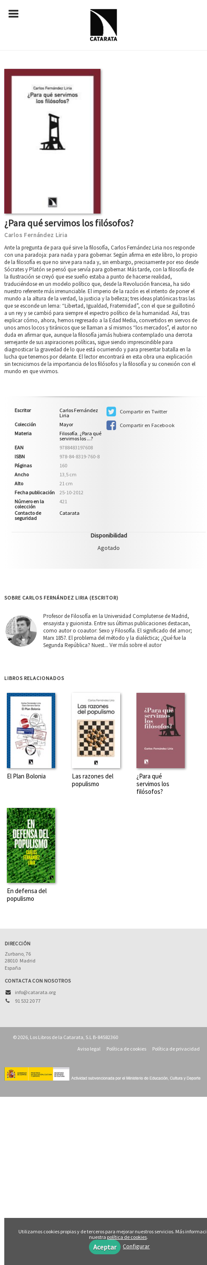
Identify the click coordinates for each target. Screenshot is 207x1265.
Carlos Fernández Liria (35, 235)
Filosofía (68, 433)
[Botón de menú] (17, 14)
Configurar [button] (136, 1246)
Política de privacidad (176, 1048)
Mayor (66, 424)
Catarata (69, 513)
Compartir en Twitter (136, 411)
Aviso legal (89, 1048)
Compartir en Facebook (140, 425)
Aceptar (104, 1247)
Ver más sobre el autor (135, 645)
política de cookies (127, 1237)
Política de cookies (126, 1048)
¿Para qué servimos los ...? (80, 436)
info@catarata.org (35, 992)
